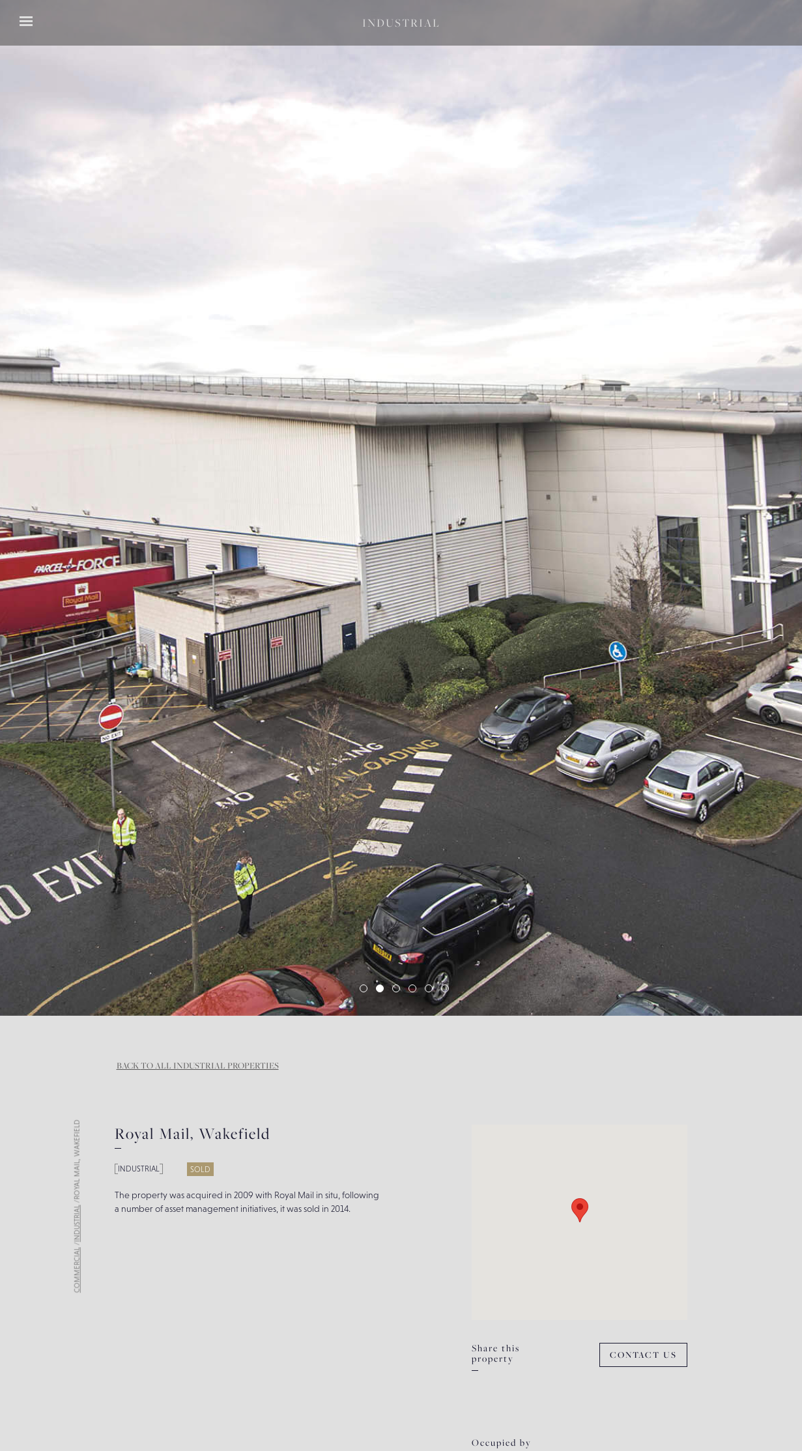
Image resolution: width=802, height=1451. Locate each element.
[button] (39, 508)
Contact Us (643, 1355)
